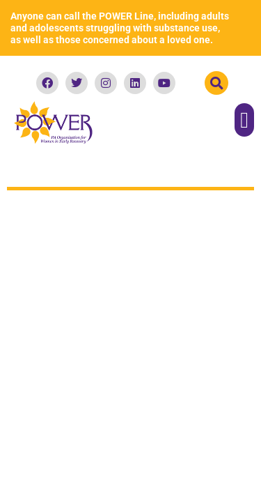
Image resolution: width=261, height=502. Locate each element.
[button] (216, 83)
